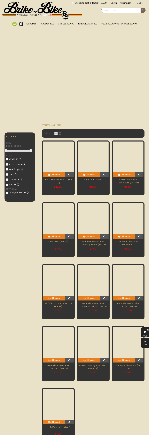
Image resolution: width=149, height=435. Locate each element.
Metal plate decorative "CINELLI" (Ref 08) (58, 367)
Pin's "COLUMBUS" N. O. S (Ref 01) (58, 305)
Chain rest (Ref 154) (58, 241)
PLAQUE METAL (19, 192)
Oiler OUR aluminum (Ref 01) (128, 367)
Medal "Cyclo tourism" (58, 427)
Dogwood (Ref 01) (93, 179)
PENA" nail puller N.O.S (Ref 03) (58, 181)
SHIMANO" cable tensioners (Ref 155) (128, 181)
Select (48, 133)
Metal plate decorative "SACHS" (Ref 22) (128, 305)
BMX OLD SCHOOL (66, 24)
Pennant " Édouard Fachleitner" (128, 243)
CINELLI (15, 159)
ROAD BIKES (31, 24)
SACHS (14, 184)
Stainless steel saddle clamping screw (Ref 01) (93, 243)
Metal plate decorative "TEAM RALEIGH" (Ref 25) (93, 305)
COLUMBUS (17, 164)
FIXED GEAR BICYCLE (87, 24)
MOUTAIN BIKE (47, 24)
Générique (16, 169)
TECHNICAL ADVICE (110, 24)
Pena (13, 174)
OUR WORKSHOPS (129, 24)
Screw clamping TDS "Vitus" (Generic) (93, 367)
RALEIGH (15, 179)
